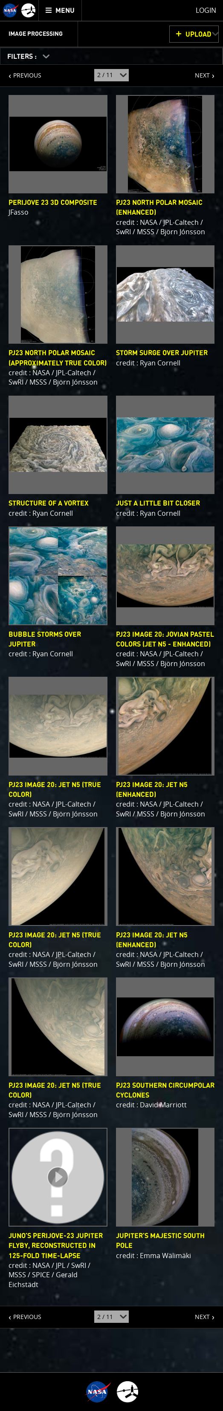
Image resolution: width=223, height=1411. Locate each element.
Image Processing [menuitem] (36, 34)
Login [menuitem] (206, 10)
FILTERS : (22, 56)
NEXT (198, 72)
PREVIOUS (20, 72)
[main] (111, 705)
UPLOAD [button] (198, 34)
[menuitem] (60, 10)
